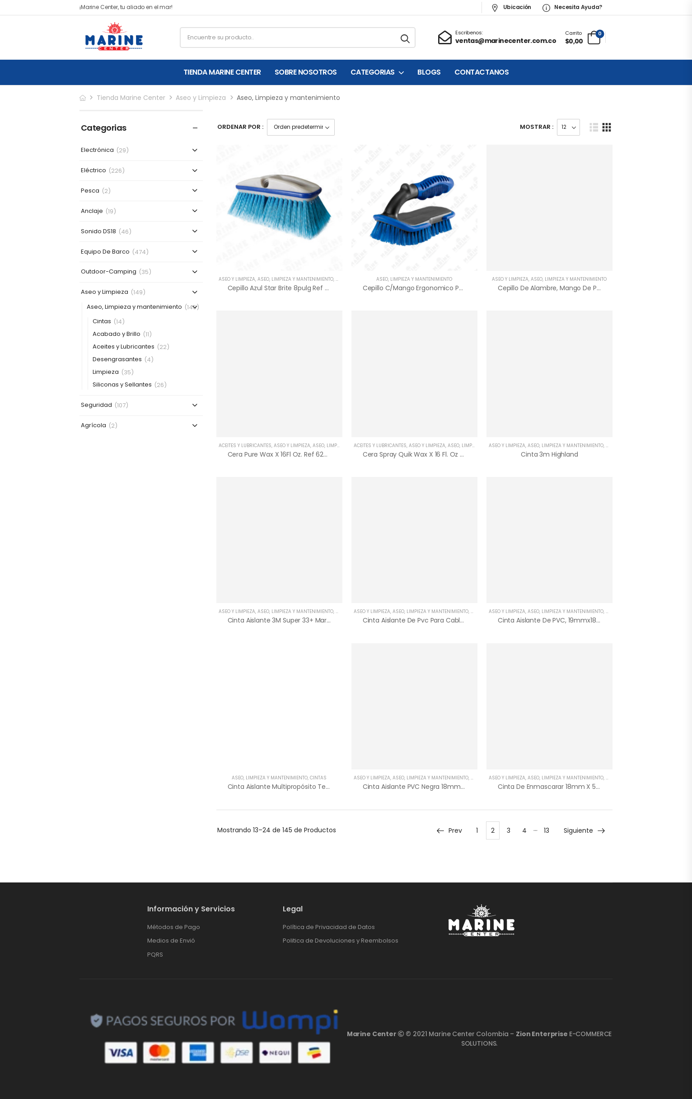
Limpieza (106, 372)
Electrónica (97, 150)
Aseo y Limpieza (201, 97)
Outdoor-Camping (108, 272)
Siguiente (585, 830)
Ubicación (511, 7)
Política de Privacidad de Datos (329, 927)
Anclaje (92, 211)
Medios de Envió (171, 940)
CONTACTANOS (481, 72)
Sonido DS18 (98, 232)
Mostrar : (536, 127)
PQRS (155, 954)
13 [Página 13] (546, 830)
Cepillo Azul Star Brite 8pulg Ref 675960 (288, 287)
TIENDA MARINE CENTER (222, 72)
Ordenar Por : (240, 127)
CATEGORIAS (373, 72)
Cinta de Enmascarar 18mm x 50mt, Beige (563, 786)
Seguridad (96, 405)
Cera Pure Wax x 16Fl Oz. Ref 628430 (284, 454)
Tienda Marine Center (131, 97)
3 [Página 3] (508, 830)
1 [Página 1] (477, 830)
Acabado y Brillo (116, 334)
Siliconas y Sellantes (122, 385)
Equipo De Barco (105, 252)
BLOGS (429, 72)
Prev (449, 830)
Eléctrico (93, 171)
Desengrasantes (117, 359)
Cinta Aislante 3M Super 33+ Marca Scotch (293, 620)
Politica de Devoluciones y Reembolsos (340, 940)
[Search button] (406, 37)
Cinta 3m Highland (549, 454)
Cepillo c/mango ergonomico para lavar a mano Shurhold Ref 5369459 (472, 287)
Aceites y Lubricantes (123, 347)
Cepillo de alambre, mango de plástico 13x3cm (569, 287)
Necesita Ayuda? (572, 7)
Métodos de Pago (173, 927)
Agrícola (93, 425)
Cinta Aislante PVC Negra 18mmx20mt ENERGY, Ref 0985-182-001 (462, 786)
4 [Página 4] (524, 830)
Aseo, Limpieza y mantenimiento (134, 307)
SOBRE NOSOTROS (306, 72)
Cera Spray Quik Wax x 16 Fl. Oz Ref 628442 (429, 454)
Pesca (90, 191)
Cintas (102, 321)
